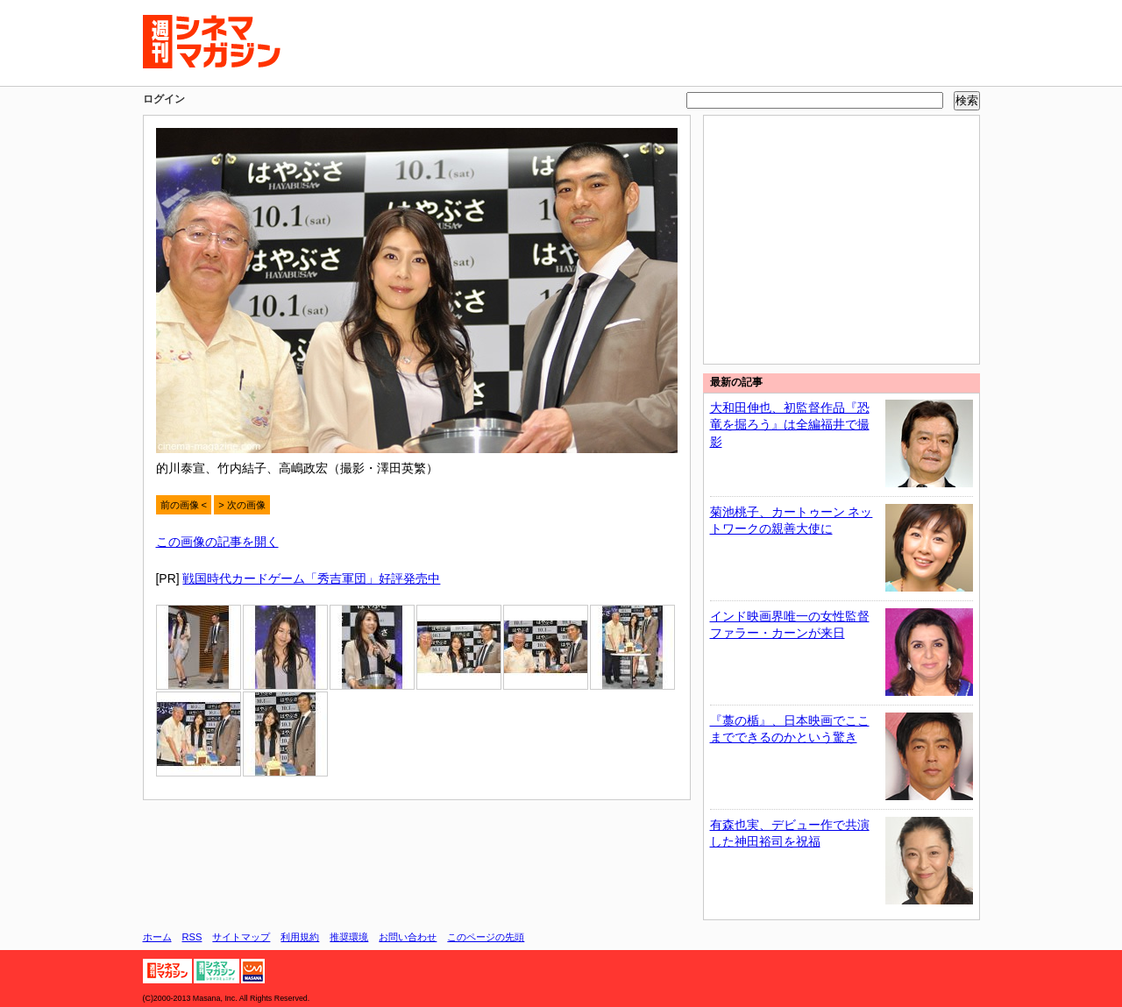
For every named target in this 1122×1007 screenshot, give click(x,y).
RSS (192, 937)
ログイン (164, 99)
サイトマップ (241, 937)
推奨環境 (349, 937)
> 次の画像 (242, 505)
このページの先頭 (485, 937)
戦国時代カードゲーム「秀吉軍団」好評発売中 (311, 578)
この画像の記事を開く (217, 542)
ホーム (157, 937)
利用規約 (299, 937)
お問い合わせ (408, 937)
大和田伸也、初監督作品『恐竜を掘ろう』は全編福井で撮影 (790, 425)
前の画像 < (184, 505)
